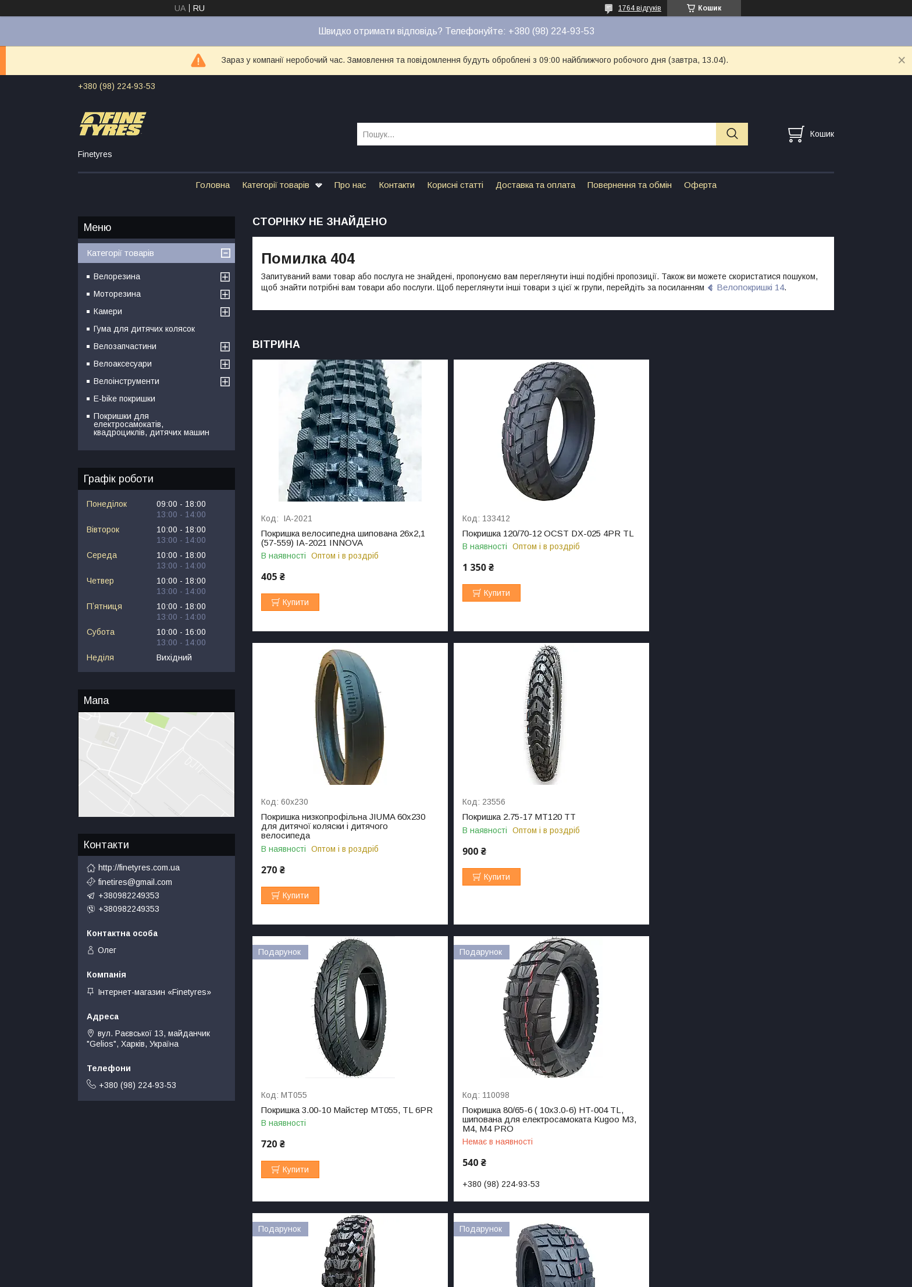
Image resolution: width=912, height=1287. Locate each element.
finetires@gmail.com (135, 882)
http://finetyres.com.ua (139, 867)
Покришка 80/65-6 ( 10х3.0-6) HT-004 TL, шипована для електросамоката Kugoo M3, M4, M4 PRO (733, 835)
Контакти (397, 185)
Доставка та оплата (535, 185)
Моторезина (117, 293)
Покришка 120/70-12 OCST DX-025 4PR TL (543, 533)
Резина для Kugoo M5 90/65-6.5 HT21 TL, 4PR (736, 1107)
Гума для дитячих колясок (144, 328)
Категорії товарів (275, 185)
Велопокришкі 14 (750, 287)
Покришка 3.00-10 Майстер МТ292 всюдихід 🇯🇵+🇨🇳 (329, 1107)
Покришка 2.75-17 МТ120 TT (318, 826)
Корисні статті (455, 185)
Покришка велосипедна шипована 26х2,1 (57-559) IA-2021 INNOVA (343, 538)
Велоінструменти (126, 381)
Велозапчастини (125, 346)
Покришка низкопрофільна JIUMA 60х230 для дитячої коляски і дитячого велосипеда (735, 543)
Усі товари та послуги (784, 1205)
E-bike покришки (124, 398)
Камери (108, 311)
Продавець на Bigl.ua (456, 1265)
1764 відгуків (639, 8)
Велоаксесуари (123, 363)
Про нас (350, 185)
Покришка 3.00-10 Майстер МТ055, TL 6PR (543, 826)
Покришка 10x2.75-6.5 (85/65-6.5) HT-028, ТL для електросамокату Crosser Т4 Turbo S (543, 1112)
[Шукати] (732, 134)
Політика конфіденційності (551, 1276)
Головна (212, 185)
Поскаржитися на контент (459, 1276)
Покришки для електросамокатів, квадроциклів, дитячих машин (151, 424)
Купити (296, 602)
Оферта (700, 185)
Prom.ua (511, 1255)
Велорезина (117, 276)
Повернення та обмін (629, 185)
